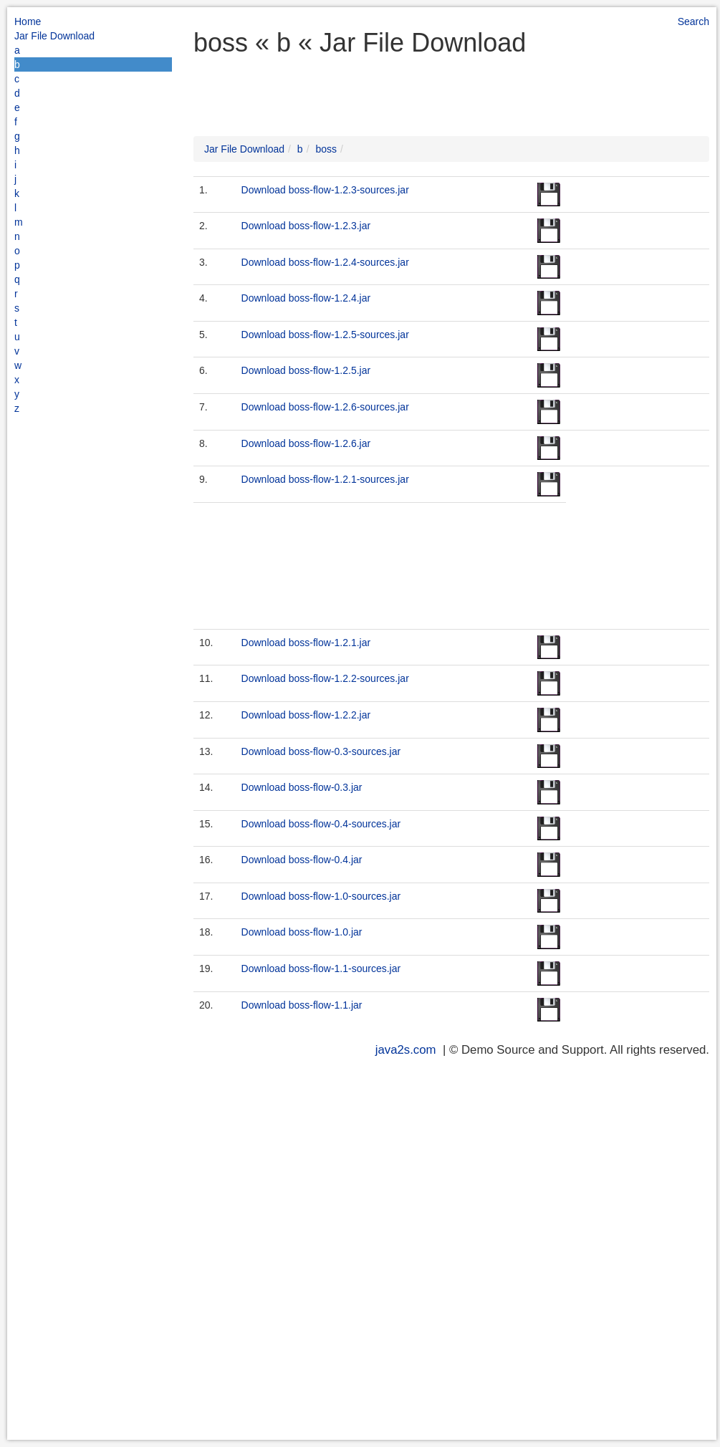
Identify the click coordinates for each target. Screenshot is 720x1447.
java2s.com (405, 1050)
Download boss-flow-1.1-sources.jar (321, 968)
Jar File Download (54, 36)
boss (326, 149)
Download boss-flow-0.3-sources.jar (321, 751)
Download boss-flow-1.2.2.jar (306, 715)
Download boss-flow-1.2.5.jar (306, 370)
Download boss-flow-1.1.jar (302, 1005)
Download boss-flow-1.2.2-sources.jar (325, 678)
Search (693, 21)
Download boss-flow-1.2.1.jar (306, 642)
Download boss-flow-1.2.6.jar (306, 443)
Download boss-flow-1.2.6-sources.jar (325, 407)
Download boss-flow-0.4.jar (302, 859)
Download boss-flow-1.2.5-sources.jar (325, 334)
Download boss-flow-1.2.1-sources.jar (325, 479)
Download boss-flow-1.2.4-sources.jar (325, 262)
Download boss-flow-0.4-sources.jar (321, 824)
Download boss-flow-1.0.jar (302, 932)
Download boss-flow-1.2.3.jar (306, 225)
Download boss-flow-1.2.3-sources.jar (325, 190)
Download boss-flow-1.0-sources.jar (321, 896)
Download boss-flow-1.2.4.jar (306, 298)
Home (27, 21)
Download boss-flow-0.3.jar (302, 787)
